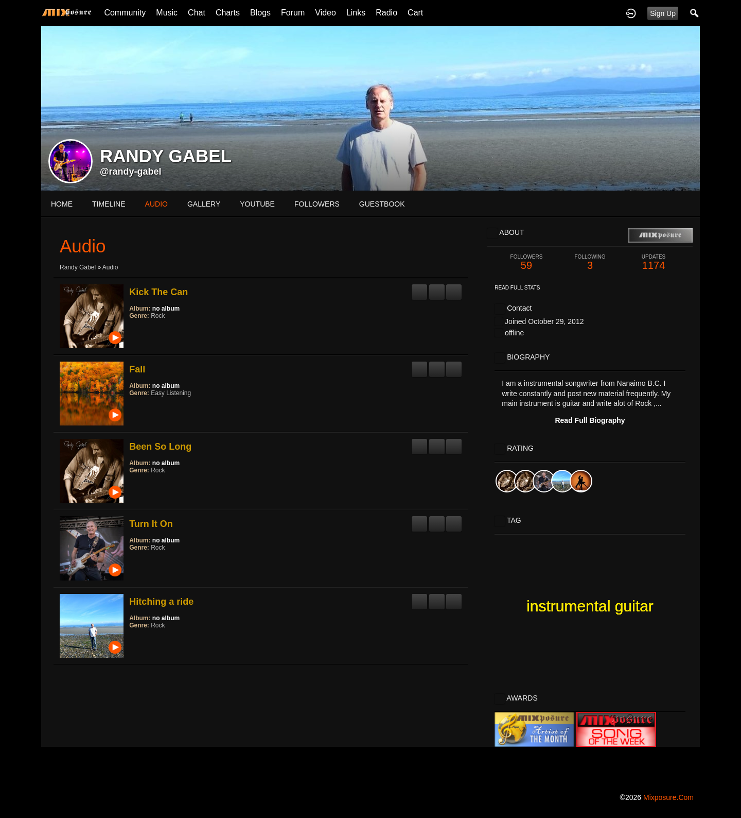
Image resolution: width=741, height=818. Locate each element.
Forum (293, 12)
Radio (386, 12)
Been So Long (160, 446)
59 (526, 262)
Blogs (260, 12)
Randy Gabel (78, 267)
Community (125, 12)
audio (156, 204)
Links (355, 12)
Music (167, 12)
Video (325, 12)
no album (166, 308)
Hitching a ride (161, 602)
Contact (519, 308)
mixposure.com (668, 797)
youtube (257, 204)
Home (62, 204)
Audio (110, 267)
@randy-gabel (131, 171)
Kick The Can (158, 292)
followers (317, 204)
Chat (196, 12)
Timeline (109, 204)
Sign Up (663, 13)
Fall (137, 369)
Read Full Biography (590, 420)
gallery (203, 204)
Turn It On (151, 524)
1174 (653, 262)
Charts (228, 12)
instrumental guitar (590, 606)
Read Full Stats (517, 288)
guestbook (382, 204)
